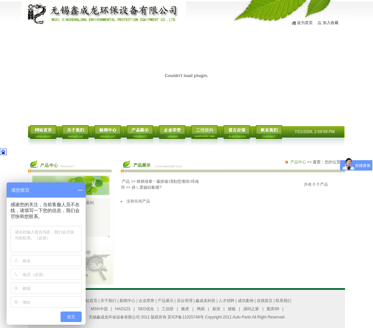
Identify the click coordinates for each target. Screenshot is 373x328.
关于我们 (108, 300)
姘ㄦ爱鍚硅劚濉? (147, 187)
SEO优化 (146, 309)
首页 (317, 162)
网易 (201, 309)
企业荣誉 (146, 300)
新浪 (216, 309)
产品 (126, 181)
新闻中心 (127, 300)
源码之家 (251, 309)
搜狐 (232, 309)
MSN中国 (99, 309)
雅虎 (185, 309)
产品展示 (165, 300)
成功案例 (245, 300)
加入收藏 (330, 22)
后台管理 (185, 300)
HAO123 (122, 309)
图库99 (273, 309)
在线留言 (265, 300)
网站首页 (89, 300)
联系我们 (283, 300)
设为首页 (305, 22)
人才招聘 (226, 300)
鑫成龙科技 (205, 300)
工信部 (167, 309)
